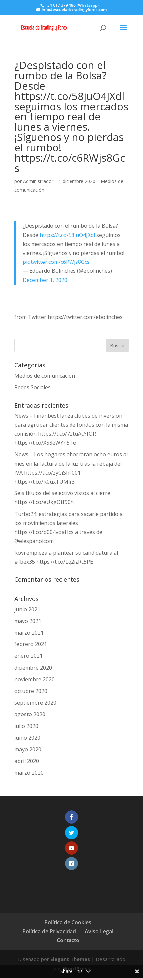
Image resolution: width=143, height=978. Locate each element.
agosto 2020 (29, 714)
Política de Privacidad (49, 931)
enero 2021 (28, 655)
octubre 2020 (30, 691)
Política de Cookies (67, 922)
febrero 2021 (30, 644)
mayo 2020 (27, 749)
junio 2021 (27, 609)
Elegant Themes (70, 959)
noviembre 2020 (34, 679)
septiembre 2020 (35, 702)
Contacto (68, 940)
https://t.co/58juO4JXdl (67, 235)
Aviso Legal (99, 931)
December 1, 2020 (45, 280)
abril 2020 (26, 761)
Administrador (38, 181)
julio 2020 (26, 726)
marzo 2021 (29, 632)
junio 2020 (27, 737)
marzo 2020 (29, 772)
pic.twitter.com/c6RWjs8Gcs (56, 261)
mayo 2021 (27, 621)
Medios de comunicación (44, 375)
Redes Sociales (32, 387)
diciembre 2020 (33, 667)
